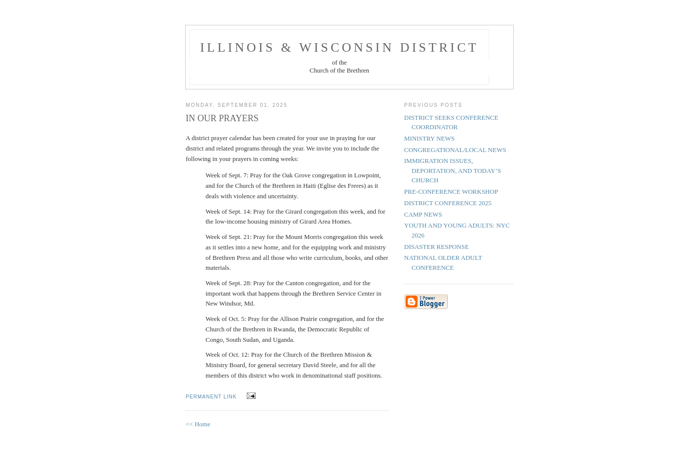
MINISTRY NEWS (429, 138)
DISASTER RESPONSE (436, 246)
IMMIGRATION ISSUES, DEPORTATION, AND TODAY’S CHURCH (452, 170)
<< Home (198, 424)
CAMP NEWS (423, 214)
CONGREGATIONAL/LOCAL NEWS (455, 150)
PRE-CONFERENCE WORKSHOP (451, 191)
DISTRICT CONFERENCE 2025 (447, 203)
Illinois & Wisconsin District (339, 47)
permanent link (211, 396)
